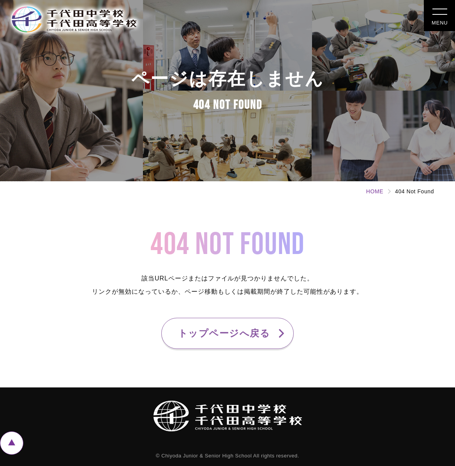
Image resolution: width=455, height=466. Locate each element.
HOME (374, 191)
